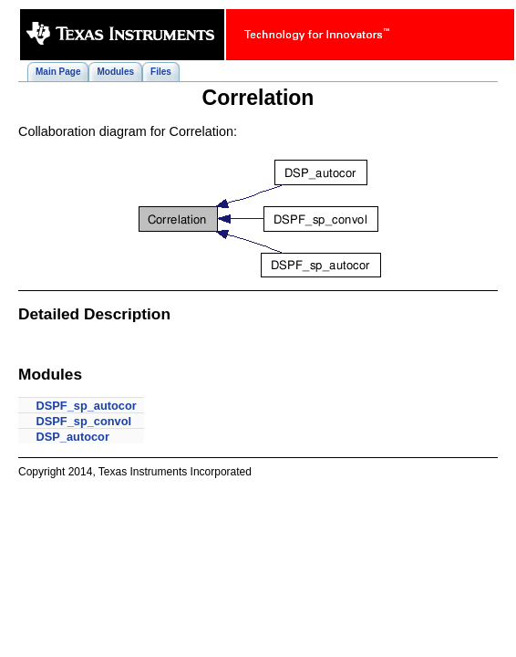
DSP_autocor (72, 436)
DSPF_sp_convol (84, 421)
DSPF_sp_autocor (86, 405)
